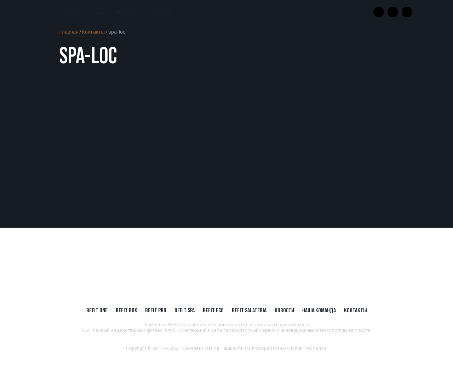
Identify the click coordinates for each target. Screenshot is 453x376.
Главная (69, 32)
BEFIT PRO (155, 310)
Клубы (72, 12)
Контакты (160, 12)
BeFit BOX (126, 310)
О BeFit (98, 12)
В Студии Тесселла (304, 348)
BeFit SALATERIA (249, 310)
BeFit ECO (213, 310)
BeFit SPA (184, 310)
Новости (127, 12)
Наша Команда (319, 310)
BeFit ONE (97, 310)
